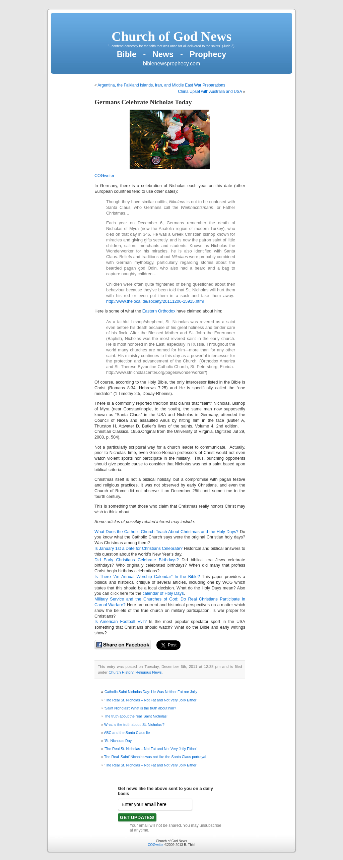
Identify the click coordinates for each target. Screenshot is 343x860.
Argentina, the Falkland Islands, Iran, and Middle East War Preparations (161, 85)
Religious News (149, 672)
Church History (121, 672)
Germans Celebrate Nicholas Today (143, 102)
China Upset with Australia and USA (210, 91)
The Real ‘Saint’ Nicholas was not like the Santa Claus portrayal (155, 757)
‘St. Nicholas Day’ (118, 741)
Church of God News (171, 36)
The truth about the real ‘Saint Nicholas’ (135, 716)
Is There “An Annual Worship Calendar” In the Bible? (147, 576)
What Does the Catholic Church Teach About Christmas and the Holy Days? (166, 531)
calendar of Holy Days (163, 593)
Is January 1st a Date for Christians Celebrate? (139, 548)
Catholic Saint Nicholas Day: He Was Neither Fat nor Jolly (151, 692)
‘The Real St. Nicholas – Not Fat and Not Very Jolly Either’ (150, 700)
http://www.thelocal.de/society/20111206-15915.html (155, 301)
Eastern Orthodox (159, 311)
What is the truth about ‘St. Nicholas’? (134, 725)
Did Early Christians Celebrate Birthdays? (136, 560)
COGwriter (104, 175)
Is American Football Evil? (120, 621)
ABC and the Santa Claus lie (127, 733)
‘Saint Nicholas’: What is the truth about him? (140, 708)
